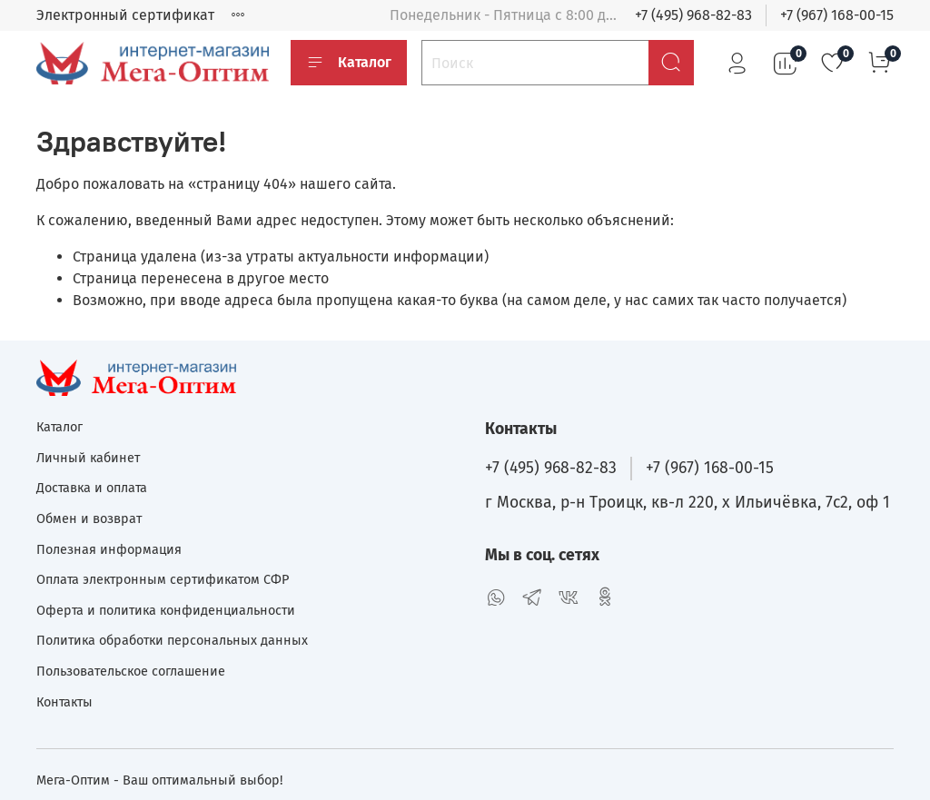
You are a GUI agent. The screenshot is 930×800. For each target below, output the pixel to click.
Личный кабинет (88, 458)
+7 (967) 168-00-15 (837, 15)
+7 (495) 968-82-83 (693, 15)
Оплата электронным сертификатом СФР (162, 580)
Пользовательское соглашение (130, 671)
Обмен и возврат (89, 519)
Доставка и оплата (91, 488)
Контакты (64, 702)
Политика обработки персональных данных (172, 640)
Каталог (348, 63)
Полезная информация (109, 550)
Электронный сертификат (125, 15)
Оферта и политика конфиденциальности (165, 610)
